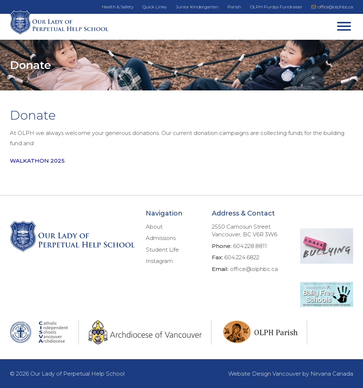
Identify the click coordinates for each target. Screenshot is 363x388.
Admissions (161, 237)
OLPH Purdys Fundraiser (276, 6)
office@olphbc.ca (332, 6)
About (154, 226)
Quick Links (154, 6)
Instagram (159, 260)
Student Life (162, 249)
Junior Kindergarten (197, 6)
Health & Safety (117, 6)
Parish (234, 6)
